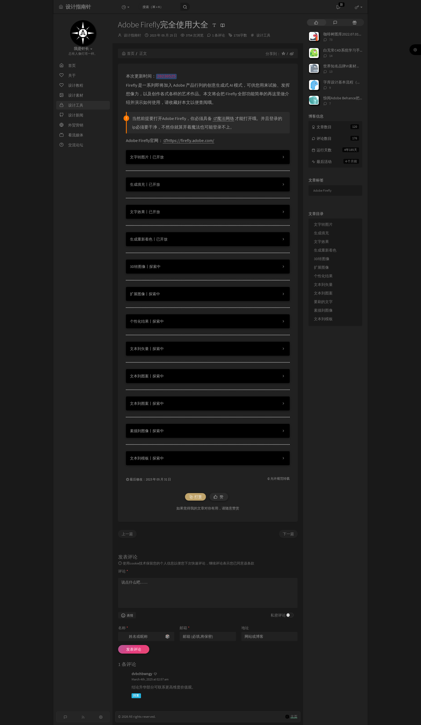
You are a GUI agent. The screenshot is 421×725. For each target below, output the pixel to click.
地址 (245, 627)
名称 (123, 627)
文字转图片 (323, 224)
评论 (123, 571)
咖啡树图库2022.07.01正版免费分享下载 (356, 34)
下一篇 (288, 533)
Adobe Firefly (322, 190)
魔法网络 (223, 118)
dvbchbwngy (142, 673)
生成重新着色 (325, 250)
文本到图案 (323, 293)
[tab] (316, 22)
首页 (128, 53)
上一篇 (127, 533)
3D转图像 (321, 258)
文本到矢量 (323, 284)
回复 (136, 695)
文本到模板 (323, 318)
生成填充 (321, 233)
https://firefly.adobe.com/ (189, 140)
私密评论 (278, 615)
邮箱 (185, 627)
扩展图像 (321, 267)
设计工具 (263, 35)
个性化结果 (323, 276)
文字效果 (321, 241)
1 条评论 (218, 35)
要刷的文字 (323, 301)
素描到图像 (323, 310)
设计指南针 (132, 35)
